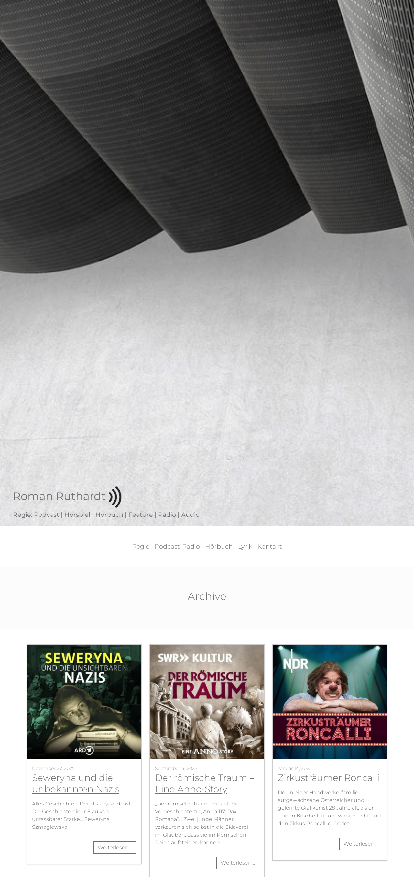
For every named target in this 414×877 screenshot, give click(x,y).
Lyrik (245, 546)
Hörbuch (219, 546)
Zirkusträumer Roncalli (328, 777)
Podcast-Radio (177, 546)
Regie (140, 546)
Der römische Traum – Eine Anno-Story (204, 783)
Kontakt (269, 546)
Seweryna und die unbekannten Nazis (75, 783)
